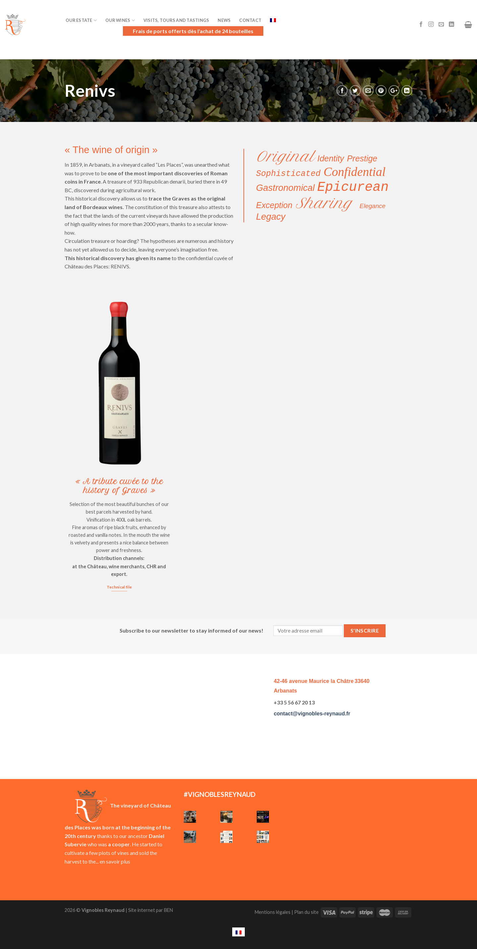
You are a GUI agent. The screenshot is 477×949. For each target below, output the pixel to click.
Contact (250, 20)
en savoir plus (115, 861)
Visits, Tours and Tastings (176, 20)
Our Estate (81, 20)
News (224, 20)
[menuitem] (238, 931)
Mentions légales (273, 912)
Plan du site (306, 912)
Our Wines (120, 20)
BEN (168, 910)
